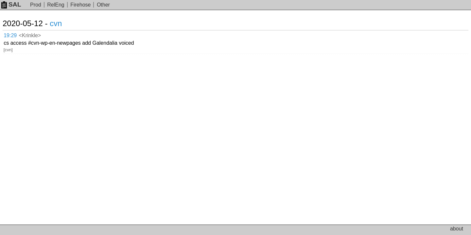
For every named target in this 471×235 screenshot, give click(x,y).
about (456, 228)
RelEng (55, 5)
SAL (11, 4)
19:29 (16, 34)
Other (103, 5)
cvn (64, 23)
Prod (35, 5)
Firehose (80, 5)
